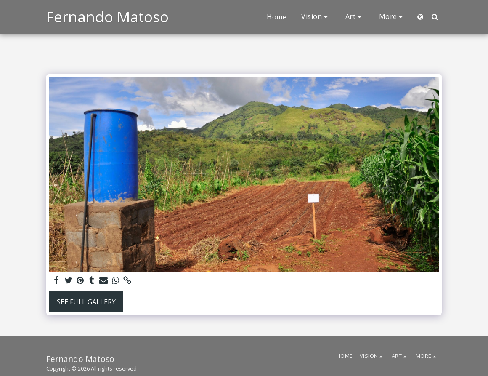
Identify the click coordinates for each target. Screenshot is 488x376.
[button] (315, 16)
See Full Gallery (86, 302)
